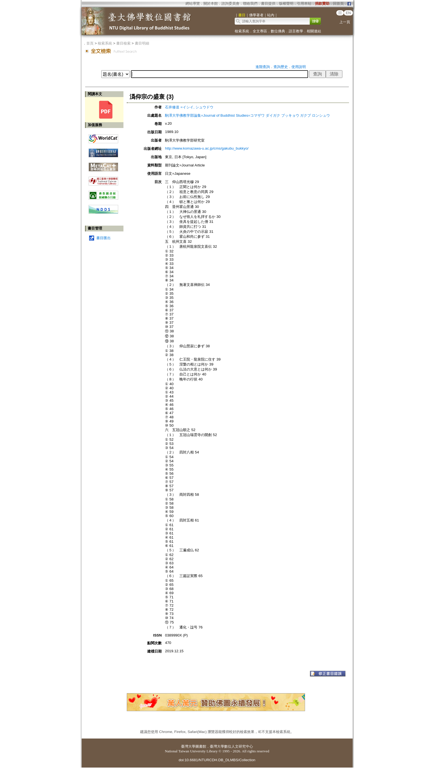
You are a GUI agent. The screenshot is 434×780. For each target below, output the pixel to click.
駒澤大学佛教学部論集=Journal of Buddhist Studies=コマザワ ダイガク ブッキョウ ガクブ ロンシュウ (247, 115)
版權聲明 (286, 3)
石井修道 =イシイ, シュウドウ (189, 107)
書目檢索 (123, 43)
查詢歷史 (280, 67)
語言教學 (296, 31)
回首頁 (338, 3)
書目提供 (268, 3)
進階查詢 (262, 67)
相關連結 (314, 31)
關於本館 (210, 3)
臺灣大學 (188, 746)
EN (348, 13)
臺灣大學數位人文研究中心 (231, 746)
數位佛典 (278, 31)
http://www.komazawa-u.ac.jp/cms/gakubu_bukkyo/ (207, 148)
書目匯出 (103, 238)
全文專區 (260, 31)
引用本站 (304, 3)
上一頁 (344, 22)
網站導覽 (192, 3)
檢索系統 (242, 31)
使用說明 (298, 67)
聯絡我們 (250, 3)
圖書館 (200, 746)
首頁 (90, 43)
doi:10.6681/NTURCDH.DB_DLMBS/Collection (217, 760)
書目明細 (142, 43)
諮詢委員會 (230, 3)
